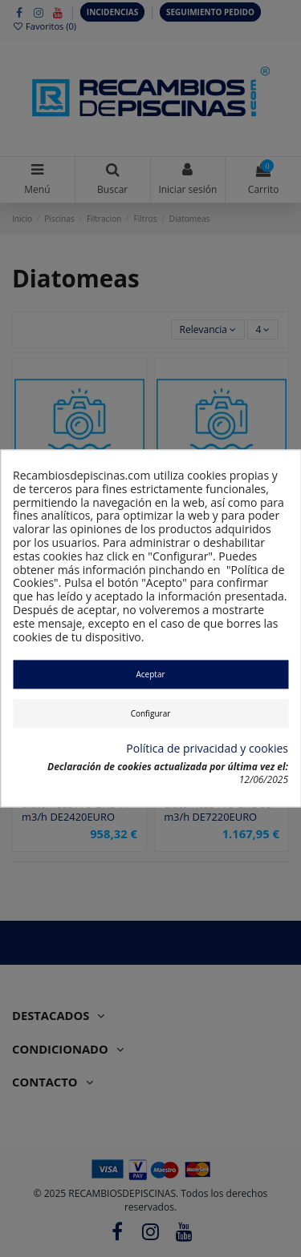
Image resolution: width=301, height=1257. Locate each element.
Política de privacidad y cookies (207, 749)
